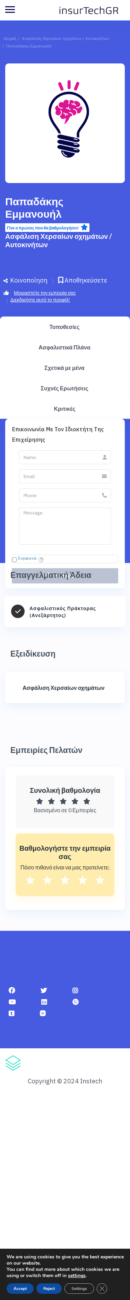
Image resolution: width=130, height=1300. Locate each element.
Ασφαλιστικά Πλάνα (64, 347)
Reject (49, 1288)
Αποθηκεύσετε (82, 280)
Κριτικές (65, 408)
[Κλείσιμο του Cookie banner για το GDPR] (102, 1288)
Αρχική (9, 38)
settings (77, 1276)
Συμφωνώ (27, 558)
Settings (79, 1288)
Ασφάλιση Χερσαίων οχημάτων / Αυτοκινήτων (65, 38)
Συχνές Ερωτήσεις (64, 388)
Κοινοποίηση (25, 280)
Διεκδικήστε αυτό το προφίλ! (40, 300)
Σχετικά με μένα (64, 367)
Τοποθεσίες (64, 326)
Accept (20, 1288)
